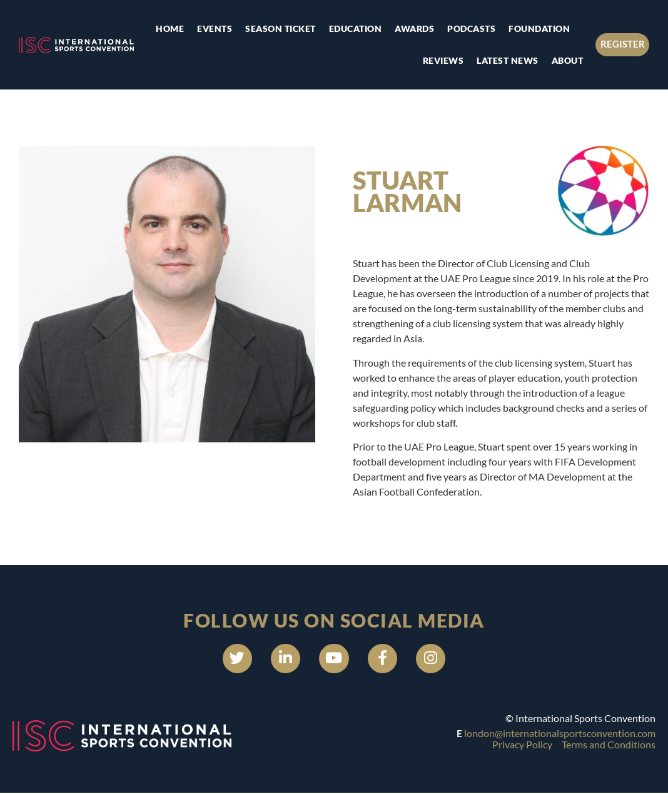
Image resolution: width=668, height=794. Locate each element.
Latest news (507, 60)
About (566, 60)
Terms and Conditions (608, 746)
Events (213, 28)
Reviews (442, 60)
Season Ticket (280, 28)
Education (354, 28)
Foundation (538, 28)
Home (169, 28)
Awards (413, 28)
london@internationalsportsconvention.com (559, 735)
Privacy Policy (522, 746)
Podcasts (471, 28)
